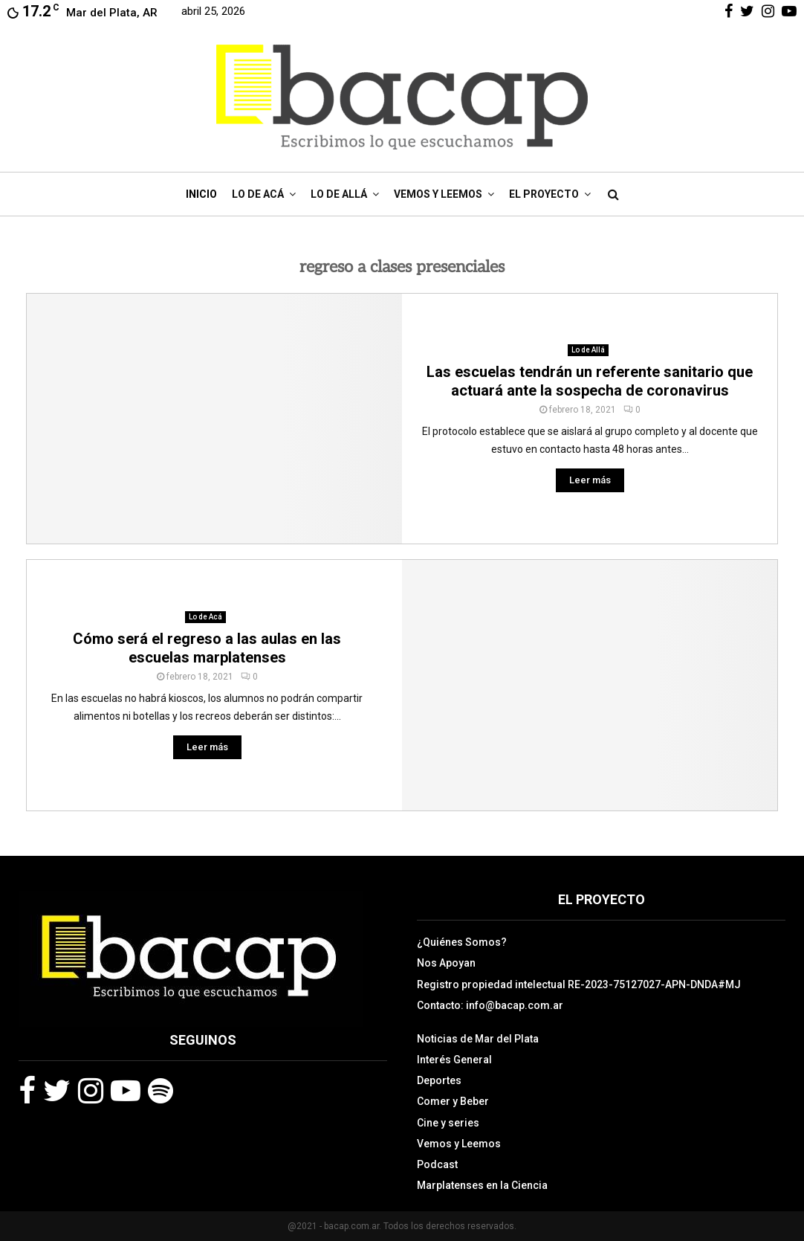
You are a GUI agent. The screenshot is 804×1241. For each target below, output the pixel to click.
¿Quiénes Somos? (462, 942)
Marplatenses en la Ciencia (482, 1185)
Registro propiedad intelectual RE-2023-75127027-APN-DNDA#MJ (579, 984)
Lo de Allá (339, 194)
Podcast (437, 1164)
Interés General (454, 1060)
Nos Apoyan (446, 963)
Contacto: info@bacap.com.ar (490, 1005)
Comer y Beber (453, 1101)
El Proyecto (544, 194)
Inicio (201, 194)
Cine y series (448, 1123)
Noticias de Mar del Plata (478, 1039)
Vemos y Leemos (438, 194)
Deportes (439, 1080)
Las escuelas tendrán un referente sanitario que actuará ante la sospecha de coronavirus (590, 381)
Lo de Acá (258, 194)
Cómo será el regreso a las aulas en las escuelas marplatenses (207, 648)
